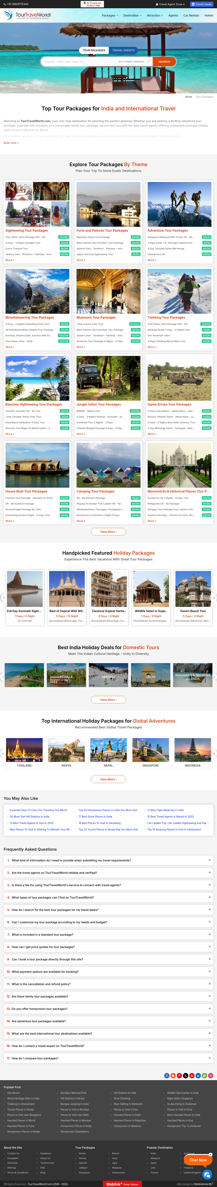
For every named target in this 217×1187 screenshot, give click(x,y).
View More (108, 532)
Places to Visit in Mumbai (75, 1109)
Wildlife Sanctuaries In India (183, 1092)
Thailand (24, 765)
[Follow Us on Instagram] (210, 1075)
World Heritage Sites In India (24, 1098)
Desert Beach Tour (193, 611)
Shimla (83, 1158)
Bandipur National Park (74, 1092)
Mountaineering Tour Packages (30, 317)
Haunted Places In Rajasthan (131, 1120)
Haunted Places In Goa (180, 1120)
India (153, 1153)
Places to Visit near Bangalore (25, 1115)
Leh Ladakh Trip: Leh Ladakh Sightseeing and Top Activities (178, 822)
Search (164, 61)
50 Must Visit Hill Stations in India (29, 816)
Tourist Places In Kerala (21, 1109)
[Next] (214, 597)
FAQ (42, 1167)
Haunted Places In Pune (21, 1126)
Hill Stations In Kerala (73, 1098)
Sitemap (12, 1167)
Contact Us (14, 1153)
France (155, 1172)
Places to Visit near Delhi (75, 1115)
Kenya (66, 765)
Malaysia (117, 1167)
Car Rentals (191, 15)
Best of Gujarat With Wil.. (66, 611)
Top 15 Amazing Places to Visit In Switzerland (174, 829)
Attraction (155, 15)
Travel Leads (201, 4)
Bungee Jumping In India (75, 1103)
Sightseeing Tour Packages (27, 230)
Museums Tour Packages (96, 317)
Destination (132, 15)
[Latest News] (173, 1075)
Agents (173, 15)
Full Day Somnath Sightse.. (25, 611)
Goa (24, 677)
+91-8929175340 (16, 4)
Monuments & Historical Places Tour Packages (180, 491)
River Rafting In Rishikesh (129, 1103)
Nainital (83, 1162)
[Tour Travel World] (27, 15)
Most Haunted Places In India (184, 1115)
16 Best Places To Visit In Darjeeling (100, 822)
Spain (154, 1162)
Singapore (150, 765)
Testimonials (47, 1162)
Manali (108, 677)
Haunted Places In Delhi (128, 1115)
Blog (43, 1172)
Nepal (108, 765)
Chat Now (198, 1160)
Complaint (13, 1158)
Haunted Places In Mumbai (76, 1120)
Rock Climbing (122, 1098)
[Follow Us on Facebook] (167, 1075)
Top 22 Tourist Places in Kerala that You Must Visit (108, 829)
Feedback (46, 1153)
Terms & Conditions (18, 1172)
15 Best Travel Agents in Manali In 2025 (170, 816)
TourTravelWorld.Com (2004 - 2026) (48, 1183)
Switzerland (119, 1172)
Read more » (11, 142)
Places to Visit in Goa (126, 1109)
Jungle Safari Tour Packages (99, 404)
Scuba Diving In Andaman (182, 1103)
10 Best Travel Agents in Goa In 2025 (32, 822)
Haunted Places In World (22, 1120)
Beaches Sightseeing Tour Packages (34, 404)
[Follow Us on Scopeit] (204, 1075)
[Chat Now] (207, 1174)
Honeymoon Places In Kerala (24, 1131)
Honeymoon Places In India (77, 1126)
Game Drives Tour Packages (169, 404)
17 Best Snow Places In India (95, 816)
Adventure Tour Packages (168, 230)
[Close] (211, 1154)
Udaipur (83, 1167)
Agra (115, 1162)
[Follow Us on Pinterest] (179, 1075)
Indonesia (193, 765)
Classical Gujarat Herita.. (109, 611)
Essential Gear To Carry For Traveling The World (38, 810)
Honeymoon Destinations (75, 1131)
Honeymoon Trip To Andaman (184, 1126)
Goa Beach (13, 1092)
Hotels (209, 15)
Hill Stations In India (125, 1092)
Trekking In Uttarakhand (21, 1103)
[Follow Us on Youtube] (192, 1075)
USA (153, 1167)
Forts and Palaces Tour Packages (102, 230)
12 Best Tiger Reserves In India (165, 810)
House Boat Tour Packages (26, 491)
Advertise (13, 1162)
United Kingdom (193, 1172)
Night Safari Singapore (180, 1098)
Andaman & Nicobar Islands (192, 677)
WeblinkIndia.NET (203, 1183)
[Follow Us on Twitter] (185, 1075)
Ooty (115, 1158)
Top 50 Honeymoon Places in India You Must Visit (108, 810)
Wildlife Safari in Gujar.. (151, 611)
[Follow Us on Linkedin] (198, 1075)
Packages (110, 15)
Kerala (66, 677)
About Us (45, 1158)
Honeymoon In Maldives (128, 1126)
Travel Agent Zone (170, 4)
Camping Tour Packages (95, 491)
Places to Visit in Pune (180, 1109)
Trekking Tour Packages (166, 317)
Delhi (150, 677)
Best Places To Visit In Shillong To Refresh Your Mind (41, 829)
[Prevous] (3, 597)
